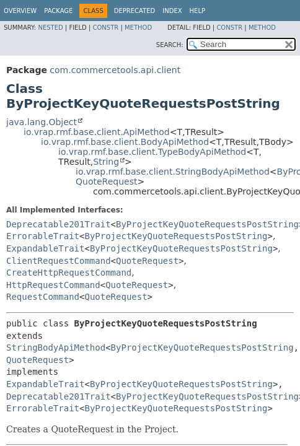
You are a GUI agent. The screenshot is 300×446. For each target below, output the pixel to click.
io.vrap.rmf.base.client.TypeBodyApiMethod (152, 152)
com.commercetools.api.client (115, 70)
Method (138, 27)
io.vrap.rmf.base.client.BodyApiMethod (125, 142)
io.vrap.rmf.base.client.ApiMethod (97, 132)
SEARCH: (169, 45)
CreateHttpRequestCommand (68, 273)
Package (58, 10)
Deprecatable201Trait (58, 224)
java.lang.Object (41, 122)
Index (172, 10)
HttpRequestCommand (53, 285)
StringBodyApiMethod (55, 347)
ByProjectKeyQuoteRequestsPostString (207, 224)
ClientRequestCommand (58, 261)
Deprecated (135, 10)
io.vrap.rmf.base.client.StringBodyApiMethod (173, 172)
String (106, 162)
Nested (50, 27)
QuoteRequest (106, 181)
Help (197, 10)
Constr (105, 27)
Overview (20, 10)
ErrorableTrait (42, 236)
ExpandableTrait (45, 248)
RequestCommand (42, 297)
